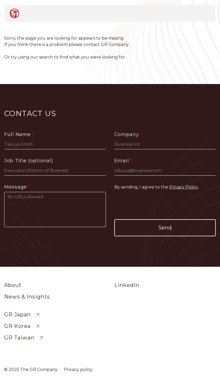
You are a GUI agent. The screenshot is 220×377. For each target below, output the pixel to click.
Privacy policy (78, 369)
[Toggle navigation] (205, 13)
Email (121, 161)
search (46, 57)
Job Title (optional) (28, 161)
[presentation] (165, 205)
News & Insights (27, 297)
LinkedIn (126, 285)
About (13, 285)
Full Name (17, 134)
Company (126, 134)
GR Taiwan (19, 337)
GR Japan (17, 314)
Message (15, 187)
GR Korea (17, 326)
